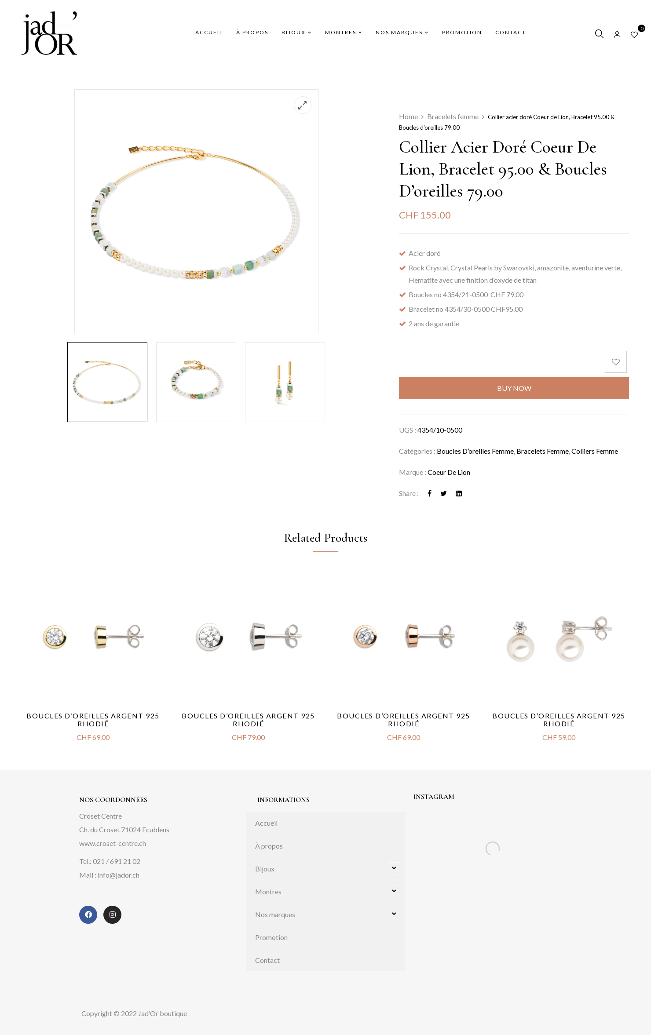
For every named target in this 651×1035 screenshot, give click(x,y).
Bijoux (264, 868)
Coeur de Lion (449, 472)
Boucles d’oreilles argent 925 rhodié (93, 719)
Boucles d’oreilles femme (475, 451)
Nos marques (275, 914)
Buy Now (514, 388)
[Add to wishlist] (617, 362)
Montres (268, 891)
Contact (267, 960)
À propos (269, 846)
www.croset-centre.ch (112, 843)
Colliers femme (594, 451)
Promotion (271, 937)
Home (408, 116)
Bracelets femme (453, 116)
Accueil (266, 823)
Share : (409, 493)
